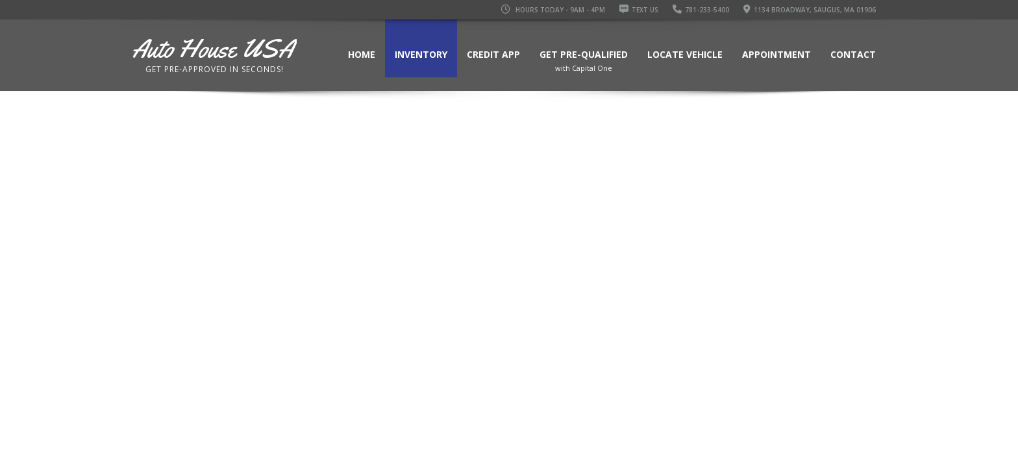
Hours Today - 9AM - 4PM (553, 9)
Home (361, 54)
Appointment (776, 54)
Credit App (493, 54)
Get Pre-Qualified (584, 63)
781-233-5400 (701, 9)
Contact (853, 54)
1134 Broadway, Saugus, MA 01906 (809, 9)
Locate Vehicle (685, 54)
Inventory (421, 54)
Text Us (638, 9)
